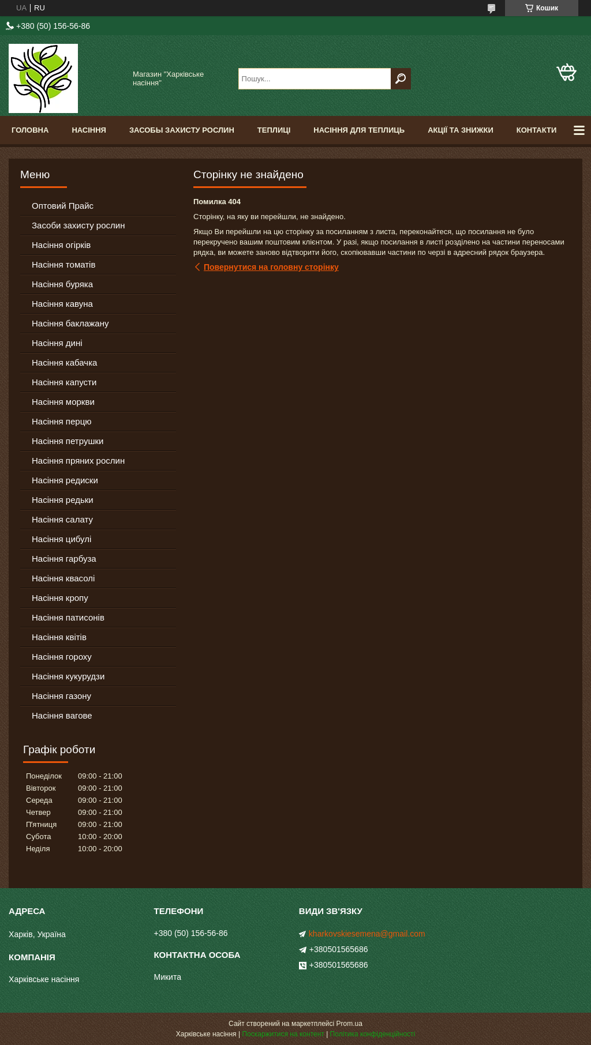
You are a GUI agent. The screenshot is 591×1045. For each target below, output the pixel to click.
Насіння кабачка (64, 362)
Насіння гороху (62, 656)
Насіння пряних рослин (78, 460)
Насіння (89, 130)
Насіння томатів (63, 264)
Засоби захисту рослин (78, 225)
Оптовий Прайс (62, 205)
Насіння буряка (62, 284)
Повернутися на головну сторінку (271, 267)
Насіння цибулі (61, 539)
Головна (30, 130)
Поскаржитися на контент (283, 1034)
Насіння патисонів (68, 617)
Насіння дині (57, 343)
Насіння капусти (64, 382)
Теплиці (274, 130)
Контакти (537, 130)
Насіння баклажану (70, 323)
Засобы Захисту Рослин (181, 130)
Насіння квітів (59, 637)
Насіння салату (62, 519)
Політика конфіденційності (373, 1034)
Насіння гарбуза (64, 558)
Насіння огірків (61, 245)
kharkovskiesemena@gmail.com (367, 933)
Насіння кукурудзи (68, 676)
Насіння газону (61, 696)
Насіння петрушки (67, 441)
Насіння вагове (62, 715)
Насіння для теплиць (359, 130)
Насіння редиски (65, 480)
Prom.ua (349, 1024)
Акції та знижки (460, 130)
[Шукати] (401, 78)
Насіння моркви (63, 402)
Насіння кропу (60, 598)
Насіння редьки (62, 500)
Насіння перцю (62, 421)
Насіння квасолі (63, 578)
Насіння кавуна (62, 304)
